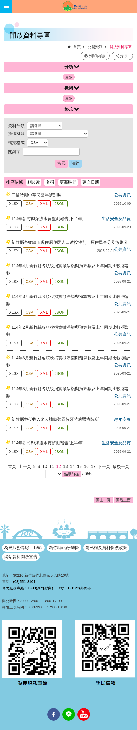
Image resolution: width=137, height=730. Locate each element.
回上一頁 (103, 500)
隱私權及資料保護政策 (106, 547)
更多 (68, 77)
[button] (71, 474)
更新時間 (68, 182)
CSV (29, 204)
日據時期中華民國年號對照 (36, 195)
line (68, 708)
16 (86, 466)
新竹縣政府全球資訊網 (74, 6)
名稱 (50, 182)
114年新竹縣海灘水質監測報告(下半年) (47, 218)
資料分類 (16, 125)
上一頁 (24, 466)
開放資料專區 (121, 47)
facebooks (53, 708)
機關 (68, 88)
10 (44, 466)
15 (79, 466)
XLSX (14, 204)
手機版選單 (6, 6)
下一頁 (104, 466)
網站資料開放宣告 (20, 556)
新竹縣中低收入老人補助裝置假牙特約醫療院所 (55, 419)
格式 (68, 109)
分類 (68, 67)
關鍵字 (14, 151)
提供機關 (16, 133)
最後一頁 (121, 466)
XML (44, 204)
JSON (59, 204)
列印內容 (97, 56)
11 (51, 466)
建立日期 (90, 182)
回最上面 (123, 500)
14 (72, 466)
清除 (75, 163)
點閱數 (33, 182)
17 (93, 466)
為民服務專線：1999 (23, 547)
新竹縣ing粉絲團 (64, 547)
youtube (83, 708)
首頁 (77, 47)
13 (65, 466)
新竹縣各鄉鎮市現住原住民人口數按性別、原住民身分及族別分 (69, 242)
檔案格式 (16, 142)
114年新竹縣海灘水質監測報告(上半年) (47, 443)
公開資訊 (95, 47)
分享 (124, 56)
